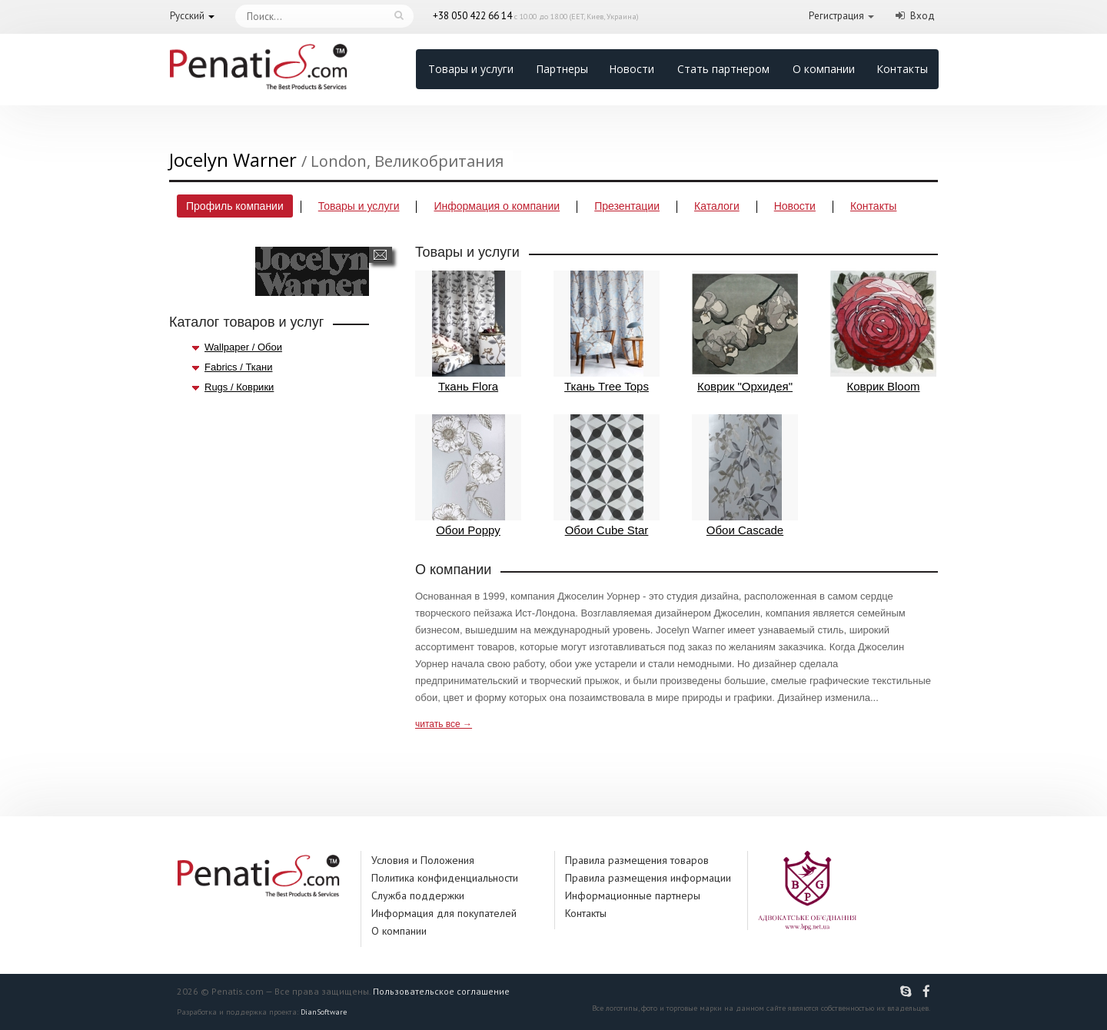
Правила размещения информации (648, 878)
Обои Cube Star (607, 475)
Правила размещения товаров (637, 860)
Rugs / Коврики (239, 387)
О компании (824, 68)
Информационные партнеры (632, 895)
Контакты (902, 68)
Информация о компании (497, 206)
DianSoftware (324, 1012)
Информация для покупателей (444, 913)
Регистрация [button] (836, 15)
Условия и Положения (422, 860)
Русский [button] (187, 15)
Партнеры (562, 68)
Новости (631, 68)
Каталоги (717, 206)
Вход (922, 15)
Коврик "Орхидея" (745, 332)
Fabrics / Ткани (238, 367)
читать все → (443, 724)
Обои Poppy (468, 475)
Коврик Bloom (883, 332)
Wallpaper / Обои (243, 347)
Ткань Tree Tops (607, 332)
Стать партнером (723, 68)
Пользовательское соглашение (441, 991)
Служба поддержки (417, 895)
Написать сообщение (380, 255)
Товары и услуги (471, 68)
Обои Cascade (745, 475)
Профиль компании (235, 206)
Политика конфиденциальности (444, 878)
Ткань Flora (468, 332)
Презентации (627, 206)
